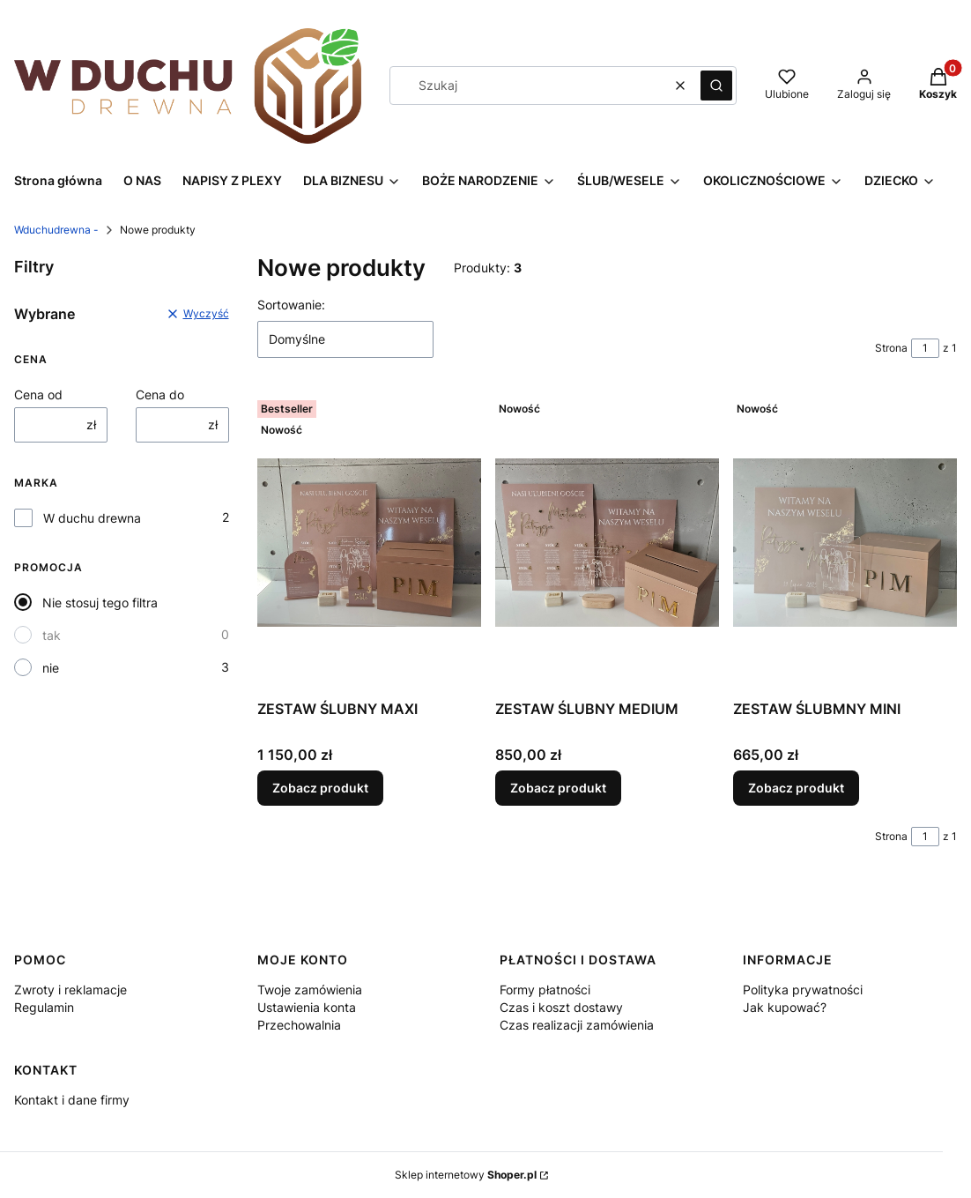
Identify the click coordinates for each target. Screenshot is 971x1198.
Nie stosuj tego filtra (100, 602)
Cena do (160, 394)
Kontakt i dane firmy (72, 1099)
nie (50, 667)
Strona (891, 347)
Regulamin (44, 1007)
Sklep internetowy (466, 1174)
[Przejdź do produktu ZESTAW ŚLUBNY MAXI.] (369, 542)
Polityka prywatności (803, 989)
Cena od (38, 394)
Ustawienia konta (306, 1007)
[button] (716, 85)
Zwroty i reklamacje (70, 989)
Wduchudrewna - (56, 229)
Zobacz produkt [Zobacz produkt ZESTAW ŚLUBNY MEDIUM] (558, 787)
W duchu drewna (92, 517)
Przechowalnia (299, 1024)
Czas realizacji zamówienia (577, 1024)
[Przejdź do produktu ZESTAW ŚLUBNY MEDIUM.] (607, 542)
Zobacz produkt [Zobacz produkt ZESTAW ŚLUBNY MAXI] (320, 787)
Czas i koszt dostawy (561, 1007)
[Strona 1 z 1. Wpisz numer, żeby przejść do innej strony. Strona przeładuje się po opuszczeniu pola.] (925, 348)
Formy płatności (545, 989)
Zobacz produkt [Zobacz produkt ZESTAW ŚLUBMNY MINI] (796, 787)
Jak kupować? (784, 1007)
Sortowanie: (291, 304)
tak (51, 635)
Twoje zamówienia (309, 989)
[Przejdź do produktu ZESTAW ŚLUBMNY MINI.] (845, 542)
